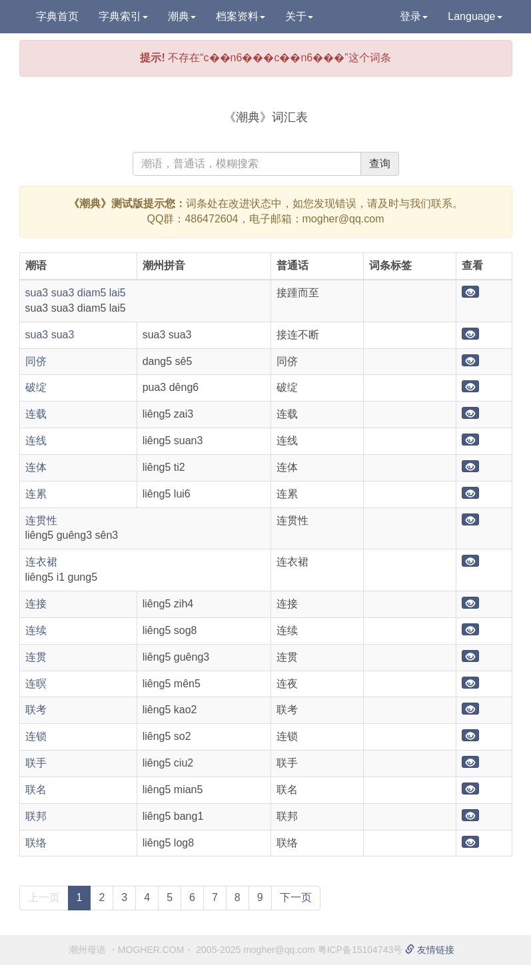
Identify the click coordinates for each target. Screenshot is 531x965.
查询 (379, 163)
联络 (36, 842)
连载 (36, 414)
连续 (36, 630)
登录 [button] (414, 16)
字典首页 (57, 16)
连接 (36, 603)
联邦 (36, 816)
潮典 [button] (182, 16)
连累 (36, 493)
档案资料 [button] (240, 16)
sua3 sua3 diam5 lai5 (75, 292)
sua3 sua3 (50, 334)
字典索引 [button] (123, 16)
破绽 (36, 387)
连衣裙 (41, 561)
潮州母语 (87, 949)
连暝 (36, 683)
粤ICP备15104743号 (360, 949)
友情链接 (429, 949)
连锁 (36, 736)
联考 (36, 709)
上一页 (44, 897)
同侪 (36, 361)
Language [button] (475, 16)
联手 (36, 763)
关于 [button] (299, 16)
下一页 (296, 897)
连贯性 (41, 520)
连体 (36, 467)
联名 (36, 789)
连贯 (36, 657)
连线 (36, 440)
